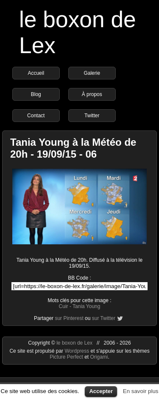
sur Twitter (103, 318)
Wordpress (77, 351)
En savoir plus (141, 391)
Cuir (63, 306)
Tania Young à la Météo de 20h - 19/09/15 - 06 (73, 148)
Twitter (91, 116)
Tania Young (86, 306)
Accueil (36, 73)
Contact (36, 116)
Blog (36, 94)
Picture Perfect (66, 357)
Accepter (101, 391)
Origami (99, 357)
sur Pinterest (69, 318)
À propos (92, 94)
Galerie (92, 73)
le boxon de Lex (74, 343)
